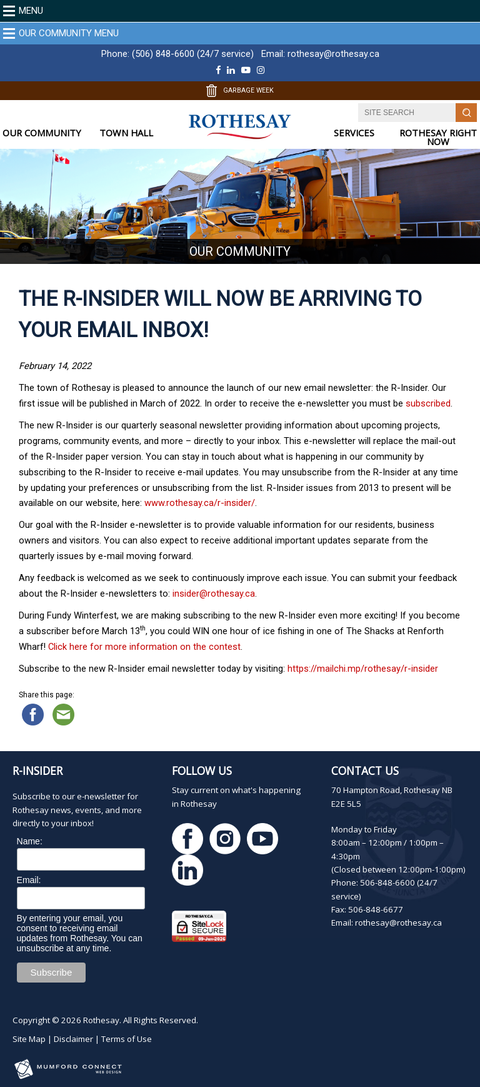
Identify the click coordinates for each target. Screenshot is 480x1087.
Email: (29, 880)
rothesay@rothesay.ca (333, 53)
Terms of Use (126, 1038)
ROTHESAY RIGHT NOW (438, 137)
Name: (29, 841)
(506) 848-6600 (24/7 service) (193, 53)
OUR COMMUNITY (41, 133)
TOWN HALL (126, 133)
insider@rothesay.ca (213, 593)
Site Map (29, 1038)
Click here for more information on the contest (144, 646)
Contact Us (365, 770)
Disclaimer (73, 1038)
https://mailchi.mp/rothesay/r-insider (363, 668)
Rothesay (101, 1020)
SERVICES (354, 133)
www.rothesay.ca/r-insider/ (199, 502)
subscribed (428, 403)
